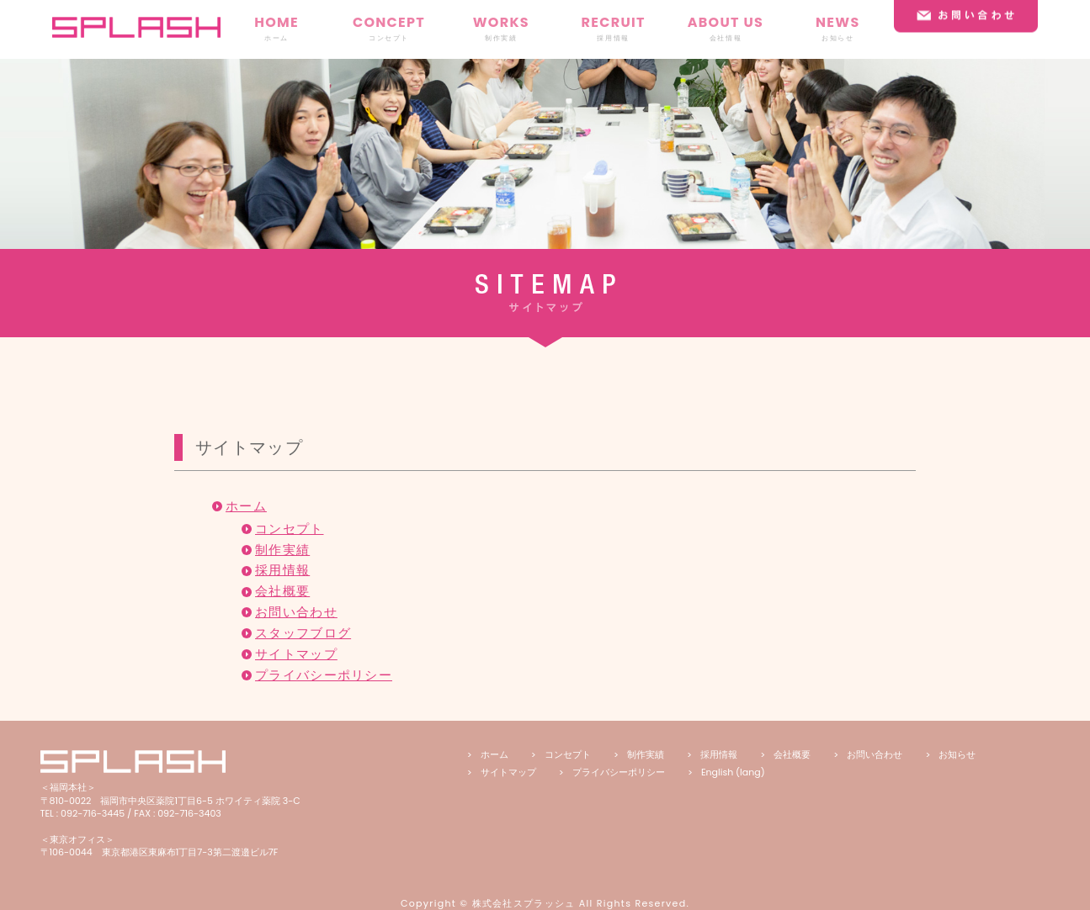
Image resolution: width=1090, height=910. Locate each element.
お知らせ (957, 754)
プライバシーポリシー (323, 675)
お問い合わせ (296, 612)
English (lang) (733, 772)
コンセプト (289, 529)
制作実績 (282, 550)
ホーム (246, 506)
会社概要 (282, 591)
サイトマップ (296, 654)
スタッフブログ (303, 633)
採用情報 (282, 570)
